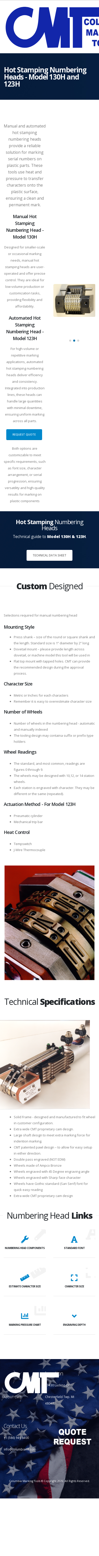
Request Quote (24, 434)
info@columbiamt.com (20, 1449)
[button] (70, 340)
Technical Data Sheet (49, 555)
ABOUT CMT (12, 1397)
